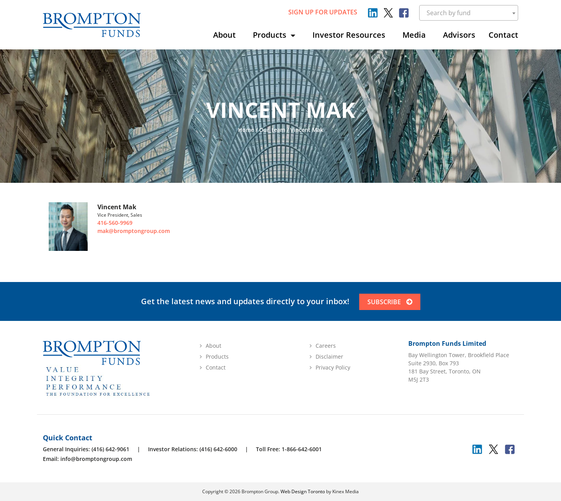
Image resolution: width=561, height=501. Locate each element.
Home (246, 129)
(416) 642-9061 (110, 449)
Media (414, 35)
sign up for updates (322, 12)
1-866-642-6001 (302, 449)
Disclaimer (329, 356)
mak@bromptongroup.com (133, 231)
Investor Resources (348, 35)
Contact (503, 35)
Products (270, 35)
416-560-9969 (114, 222)
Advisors (459, 35)
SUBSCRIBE (389, 302)
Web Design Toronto (302, 491)
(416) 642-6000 (218, 449)
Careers (326, 345)
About (224, 35)
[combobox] (469, 13)
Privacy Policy (333, 367)
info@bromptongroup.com (96, 458)
